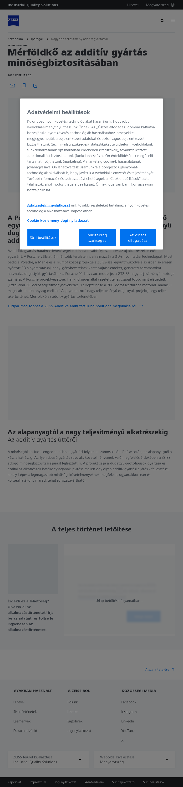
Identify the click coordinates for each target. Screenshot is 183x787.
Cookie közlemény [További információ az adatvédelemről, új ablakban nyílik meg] (43, 220)
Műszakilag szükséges (97, 237)
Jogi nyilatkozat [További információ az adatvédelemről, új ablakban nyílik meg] (75, 220)
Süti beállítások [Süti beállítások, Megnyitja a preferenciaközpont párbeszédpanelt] (43, 237)
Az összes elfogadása (137, 237)
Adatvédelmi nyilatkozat (48, 205)
